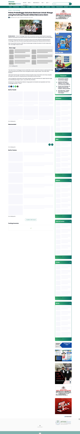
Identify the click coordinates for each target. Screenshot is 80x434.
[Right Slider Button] (70, 7)
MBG (43, 6)
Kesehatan (48, 6)
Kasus (39, 6)
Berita (29, 2)
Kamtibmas (33, 6)
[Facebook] (9, 86)
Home (10, 6)
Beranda (24, 2)
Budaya (53, 6)
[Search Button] (70, 4)
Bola (43, 2)
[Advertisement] (40, 426)
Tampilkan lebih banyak (31, 219)
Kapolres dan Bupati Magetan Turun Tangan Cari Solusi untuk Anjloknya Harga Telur (64, 83)
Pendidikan (23, 6)
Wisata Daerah (59, 6)
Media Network (36, 2)
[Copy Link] (17, 86)
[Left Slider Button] (49, 144)
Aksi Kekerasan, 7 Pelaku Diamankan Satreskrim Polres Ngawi (63, 91)
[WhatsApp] (15, 86)
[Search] (61, 4)
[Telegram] (13, 86)
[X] (11, 86)
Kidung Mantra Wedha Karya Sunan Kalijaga (63, 79)
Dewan (28, 6)
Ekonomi (66, 6)
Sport (47, 2)
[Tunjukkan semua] (70, 98)
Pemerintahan (16, 6)
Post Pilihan (26, 5)
